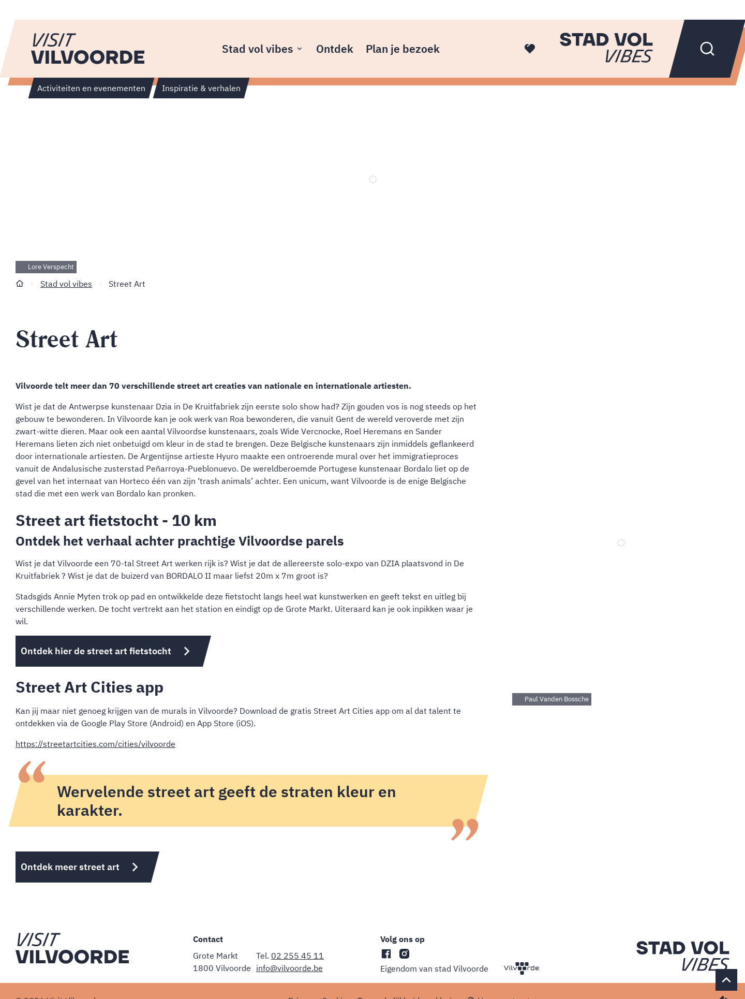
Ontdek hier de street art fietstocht (96, 651)
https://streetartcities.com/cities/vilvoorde (95, 744)
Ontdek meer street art (70, 867)
